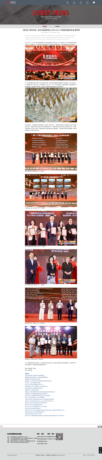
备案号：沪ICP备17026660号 (89, 455)
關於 (68, 3)
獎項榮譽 (39, 441)
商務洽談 (54, 436)
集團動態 (45, 26)
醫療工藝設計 (44, 436)
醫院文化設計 (44, 443)
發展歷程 (39, 439)
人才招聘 (54, 439)
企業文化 (39, 443)
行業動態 (57, 26)
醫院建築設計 (44, 439)
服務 (74, 3)
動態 (81, 3)
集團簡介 (39, 436)
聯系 (87, 3)
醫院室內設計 (44, 441)
